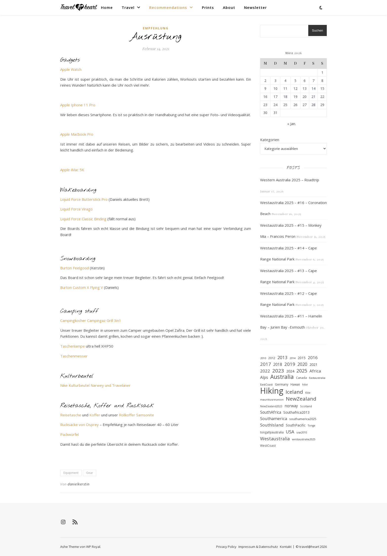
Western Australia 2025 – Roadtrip (289, 179)
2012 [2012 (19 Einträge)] (271, 358)
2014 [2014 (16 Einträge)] (292, 358)
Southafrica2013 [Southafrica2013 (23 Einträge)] (296, 412)
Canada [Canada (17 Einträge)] (301, 378)
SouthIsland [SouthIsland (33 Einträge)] (272, 425)
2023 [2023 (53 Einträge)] (278, 371)
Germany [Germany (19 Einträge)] (281, 384)
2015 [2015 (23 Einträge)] (302, 357)
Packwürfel (69, 434)
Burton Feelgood (75, 267)
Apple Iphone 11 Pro (77, 104)
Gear (89, 473)
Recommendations (168, 7)
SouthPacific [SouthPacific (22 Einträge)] (296, 425)
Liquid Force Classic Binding (83, 218)
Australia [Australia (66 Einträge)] (282, 377)
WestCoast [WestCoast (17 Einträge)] (268, 445)
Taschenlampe (72, 346)
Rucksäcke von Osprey (79, 424)
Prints (208, 7)
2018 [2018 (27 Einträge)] (277, 364)
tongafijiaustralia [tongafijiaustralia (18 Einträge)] (272, 432)
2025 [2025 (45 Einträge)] (301, 371)
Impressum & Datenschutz (258, 546)
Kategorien (269, 139)
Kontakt (285, 546)
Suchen (317, 30)
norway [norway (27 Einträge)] (291, 405)
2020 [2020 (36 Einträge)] (302, 364)
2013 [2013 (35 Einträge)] (282, 357)
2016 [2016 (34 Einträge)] (313, 357)
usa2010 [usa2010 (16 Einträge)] (301, 432)
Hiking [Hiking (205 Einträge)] (271, 391)
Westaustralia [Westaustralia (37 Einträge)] (275, 439)
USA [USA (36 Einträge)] (290, 432)
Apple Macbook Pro (76, 134)
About (229, 7)
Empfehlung (156, 28)
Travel (128, 7)
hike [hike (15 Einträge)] (305, 384)
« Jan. (291, 123)
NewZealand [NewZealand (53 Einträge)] (301, 399)
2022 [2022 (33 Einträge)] (265, 371)
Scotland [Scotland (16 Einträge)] (306, 406)
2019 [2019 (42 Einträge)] (289, 364)
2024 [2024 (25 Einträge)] (290, 371)
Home (107, 7)
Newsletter (255, 7)
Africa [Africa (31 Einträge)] (315, 371)
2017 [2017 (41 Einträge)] (265, 364)
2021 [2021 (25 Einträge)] (313, 364)
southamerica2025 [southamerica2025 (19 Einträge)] (302, 419)
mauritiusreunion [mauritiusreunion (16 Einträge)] (272, 399)
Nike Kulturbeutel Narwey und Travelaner (95, 385)
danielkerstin (79, 484)
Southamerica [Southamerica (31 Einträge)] (273, 418)
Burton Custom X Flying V (81, 287)
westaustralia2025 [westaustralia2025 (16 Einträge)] (303, 439)
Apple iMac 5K (72, 169)
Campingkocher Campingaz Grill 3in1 (90, 320)
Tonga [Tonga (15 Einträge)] (311, 425)
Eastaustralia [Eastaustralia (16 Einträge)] (317, 378)
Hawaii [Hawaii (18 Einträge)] (295, 384)
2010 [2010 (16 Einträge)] (263, 358)
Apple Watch (70, 69)
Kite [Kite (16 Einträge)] (307, 392)
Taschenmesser (74, 355)
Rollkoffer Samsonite (136, 414)
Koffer (94, 414)
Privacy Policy (226, 546)
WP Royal (93, 546)
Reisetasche (70, 414)
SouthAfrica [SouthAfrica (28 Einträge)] (270, 412)
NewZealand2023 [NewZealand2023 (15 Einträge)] (271, 406)
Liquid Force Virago (76, 208)
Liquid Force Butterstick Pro (84, 199)
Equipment (70, 473)
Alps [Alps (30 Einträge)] (264, 377)
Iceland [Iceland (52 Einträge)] (294, 392)
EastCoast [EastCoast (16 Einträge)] (266, 384)
